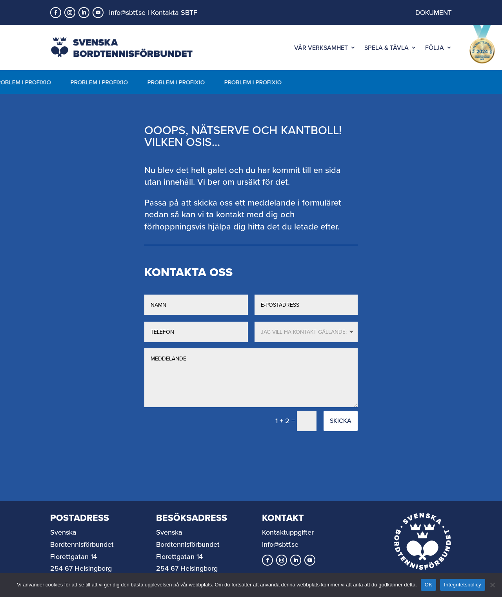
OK (428, 585)
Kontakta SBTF (174, 12)
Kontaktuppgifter (288, 532)
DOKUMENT (433, 12)
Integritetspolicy (462, 585)
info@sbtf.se (127, 12)
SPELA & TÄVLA (386, 47)
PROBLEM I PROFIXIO (100, 82)
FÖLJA (434, 47)
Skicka (340, 420)
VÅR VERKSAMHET (321, 47)
